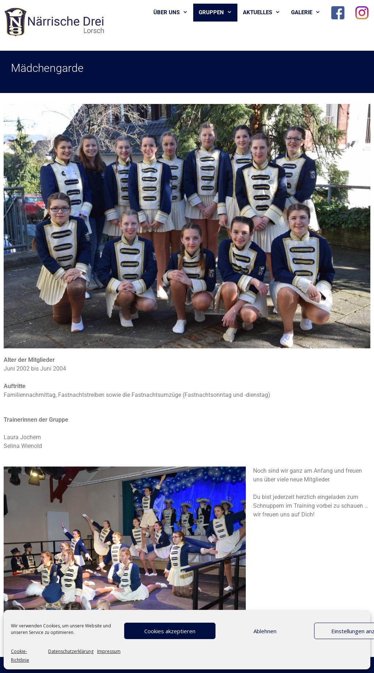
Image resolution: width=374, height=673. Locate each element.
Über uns (173, 13)
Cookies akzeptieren (169, 631)
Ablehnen (264, 631)
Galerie (308, 13)
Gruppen (218, 13)
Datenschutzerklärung (71, 651)
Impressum (109, 651)
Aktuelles (264, 13)
